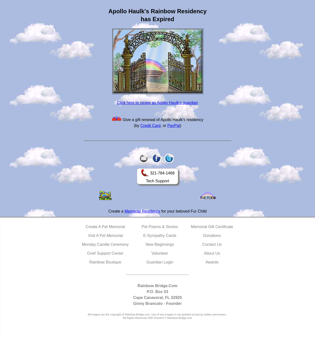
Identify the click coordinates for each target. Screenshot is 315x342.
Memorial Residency (142, 211)
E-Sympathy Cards (159, 235)
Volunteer (160, 253)
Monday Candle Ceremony (105, 244)
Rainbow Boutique (105, 262)
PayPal (173, 126)
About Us (212, 253)
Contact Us (212, 244)
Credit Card (151, 126)
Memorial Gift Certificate (212, 227)
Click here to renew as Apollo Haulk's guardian (157, 103)
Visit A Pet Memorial (105, 235)
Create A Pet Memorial (105, 227)
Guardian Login (159, 262)
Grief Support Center (105, 253)
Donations (212, 235)
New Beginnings (160, 244)
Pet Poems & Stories (160, 227)
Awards (212, 262)
